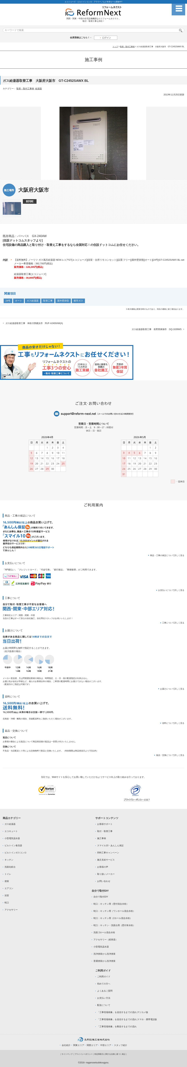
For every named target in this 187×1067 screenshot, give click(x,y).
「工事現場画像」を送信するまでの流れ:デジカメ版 (122, 1012)
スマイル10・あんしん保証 (110, 845)
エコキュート (11, 831)
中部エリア (105, 1045)
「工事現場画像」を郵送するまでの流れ (117, 1026)
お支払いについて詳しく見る (171, 590)
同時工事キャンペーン (108, 852)
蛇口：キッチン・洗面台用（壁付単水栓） (114, 925)
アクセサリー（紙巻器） (106, 939)
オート (18, 300)
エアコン (9, 888)
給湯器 (38, 88)
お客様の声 (102, 867)
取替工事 (48, 300)
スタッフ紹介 (120, 1045)
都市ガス (78, 300)
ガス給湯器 (33, 300)
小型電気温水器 (12, 838)
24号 (7, 300)
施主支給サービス (106, 860)
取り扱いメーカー (106, 874)
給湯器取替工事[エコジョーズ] (30, 274)
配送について (103, 1005)
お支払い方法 (103, 998)
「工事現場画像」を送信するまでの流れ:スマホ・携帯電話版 (127, 1019)
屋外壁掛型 (63, 300)
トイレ (8, 874)
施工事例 (101, 838)
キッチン (9, 860)
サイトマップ (67, 1054)
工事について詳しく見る (173, 623)
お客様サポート (104, 824)
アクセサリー (11, 909)
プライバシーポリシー (83, 1054)
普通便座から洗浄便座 (104, 961)
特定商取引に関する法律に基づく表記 (109, 1054)
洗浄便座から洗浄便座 (104, 954)
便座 (7, 881)
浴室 (7, 895)
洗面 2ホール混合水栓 (104, 932)
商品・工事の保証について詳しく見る (167, 555)
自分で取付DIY (101, 896)
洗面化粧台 (10, 867)
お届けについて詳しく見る (172, 689)
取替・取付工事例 (127, 47)
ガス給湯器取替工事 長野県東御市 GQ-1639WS (157, 329)
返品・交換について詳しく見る (170, 755)
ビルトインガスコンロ (15, 852)
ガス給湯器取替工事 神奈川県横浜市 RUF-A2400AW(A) (34, 323)
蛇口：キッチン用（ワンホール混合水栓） (114, 911)
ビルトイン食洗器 (13, 845)
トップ (115, 47)
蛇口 (7, 902)
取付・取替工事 (104, 831)
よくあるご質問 (104, 991)
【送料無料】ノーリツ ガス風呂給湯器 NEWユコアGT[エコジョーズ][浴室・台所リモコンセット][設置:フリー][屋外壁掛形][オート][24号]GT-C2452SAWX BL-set (99, 259)
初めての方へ (103, 983)
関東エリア (78, 1045)
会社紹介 (66, 1045)
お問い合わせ (103, 881)
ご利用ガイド (103, 976)
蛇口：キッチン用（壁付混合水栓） (111, 904)
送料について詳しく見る (173, 723)
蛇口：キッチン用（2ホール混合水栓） (113, 918)
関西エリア (92, 1045)
